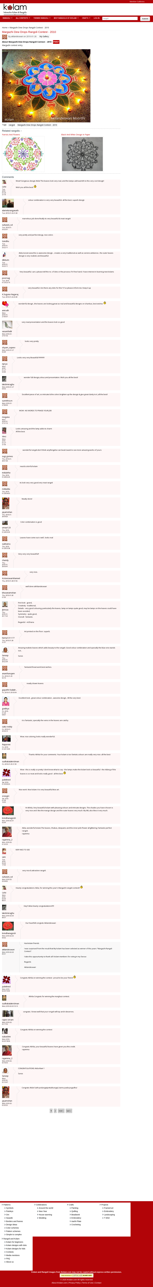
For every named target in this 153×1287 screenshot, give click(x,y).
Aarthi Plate (76, 1221)
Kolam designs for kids (15, 1249)
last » (69, 1111)
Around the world (46, 1208)
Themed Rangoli (40, 18)
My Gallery (44, 36)
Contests (10, 1252)
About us (10, 1262)
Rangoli (6, 18)
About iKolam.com (59, 1283)
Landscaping (109, 1215)
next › (61, 1111)
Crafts (84, 18)
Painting (74, 1208)
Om (7, 1215)
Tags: (4, 124)
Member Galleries (137, 1)
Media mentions (13, 1255)
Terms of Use (87, 1283)
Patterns (6, 1205)
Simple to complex (14, 1234)
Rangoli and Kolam (11, 1239)
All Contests (21, 18)
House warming (45, 1215)
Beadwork (75, 1215)
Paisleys (9, 1211)
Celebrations (41, 1205)
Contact (98, 1283)
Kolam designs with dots (16, 1245)
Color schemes (12, 1228)
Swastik (9, 1218)
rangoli (12, 125)
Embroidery (76, 1218)
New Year (43, 1211)
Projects (104, 1205)
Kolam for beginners (14, 1242)
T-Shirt (107, 1218)
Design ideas (11, 1224)
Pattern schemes (13, 1231)
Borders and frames (14, 1221)
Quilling (74, 1211)
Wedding (42, 1218)
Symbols (9, 1208)
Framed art (108, 1208)
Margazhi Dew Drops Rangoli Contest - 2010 (37, 125)
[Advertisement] (79, 9)
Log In (97, 18)
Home (4, 27)
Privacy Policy (75, 1283)
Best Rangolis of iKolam (65, 18)
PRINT (56, 42)
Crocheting (76, 1224)
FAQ (8, 1258)
